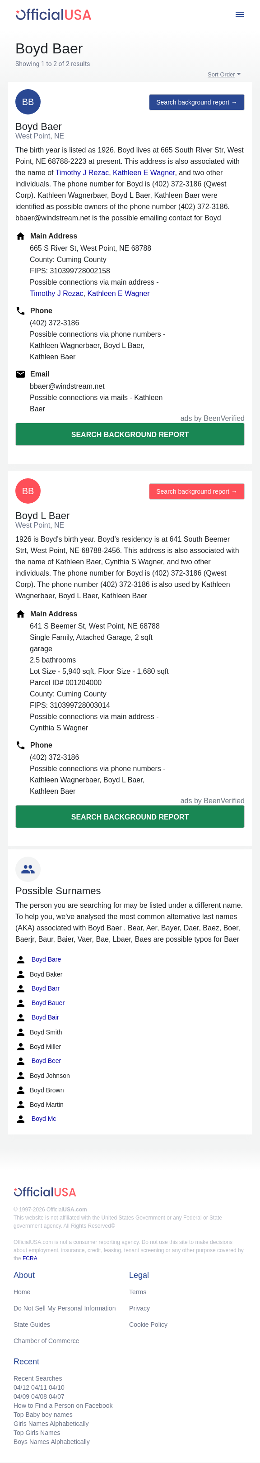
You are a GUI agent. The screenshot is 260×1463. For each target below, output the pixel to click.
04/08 (39, 1396)
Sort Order (221, 74)
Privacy (139, 1308)
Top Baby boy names (43, 1414)
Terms (137, 1292)
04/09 (21, 1396)
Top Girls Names (37, 1432)
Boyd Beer (38, 1061)
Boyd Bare (38, 959)
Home (22, 1292)
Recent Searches (38, 1378)
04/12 (21, 1387)
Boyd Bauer (40, 1003)
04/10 (57, 1387)
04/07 (57, 1396)
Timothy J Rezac (82, 172)
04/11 (39, 1387)
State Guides (32, 1324)
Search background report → (196, 102)
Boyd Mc (35, 1119)
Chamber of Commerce (46, 1340)
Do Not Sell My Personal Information (65, 1308)
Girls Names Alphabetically (51, 1423)
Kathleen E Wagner (144, 172)
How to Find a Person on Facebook (63, 1405)
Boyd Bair (37, 1017)
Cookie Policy (148, 1324)
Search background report (130, 434)
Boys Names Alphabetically (52, 1441)
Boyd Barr (37, 988)
